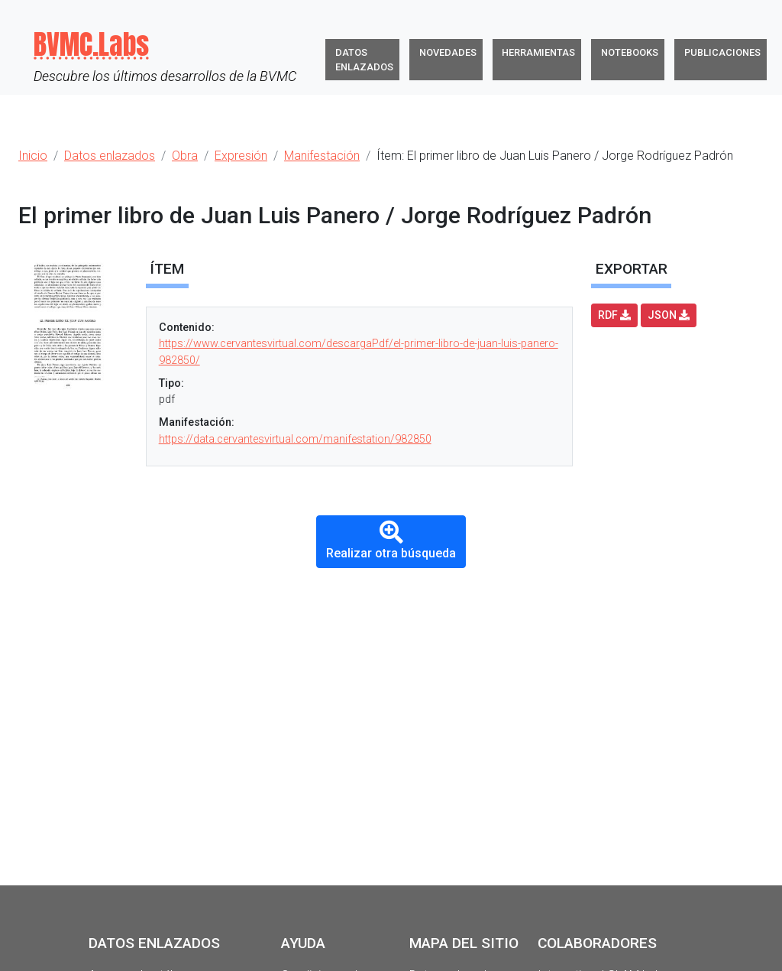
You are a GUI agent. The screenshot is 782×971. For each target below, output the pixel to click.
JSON (669, 315)
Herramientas (538, 52)
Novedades (448, 52)
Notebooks (629, 52)
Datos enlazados (364, 60)
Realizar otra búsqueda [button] (391, 540)
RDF (614, 315)
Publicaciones (722, 52)
